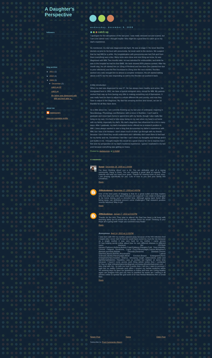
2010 (52, 76)
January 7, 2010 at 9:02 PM (125, 214)
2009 (52, 80)
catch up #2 (56, 87)
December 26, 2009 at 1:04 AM (119, 167)
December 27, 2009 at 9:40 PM (127, 190)
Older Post (160, 337)
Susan (102, 167)
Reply (101, 182)
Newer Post (95, 337)
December (56, 84)
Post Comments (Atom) (112, 342)
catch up (55, 91)
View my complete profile (57, 118)
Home (128, 337)
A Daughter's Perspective (60, 11)
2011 (52, 72)
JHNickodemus (106, 190)
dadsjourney (55, 113)
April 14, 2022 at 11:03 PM (122, 233)
